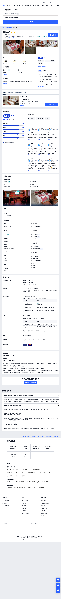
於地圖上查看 (41, 86)
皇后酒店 (6, 32)
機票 (8, 6)
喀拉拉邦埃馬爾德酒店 (12, 476)
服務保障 (4, 503)
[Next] (57, 197)
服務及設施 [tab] (18, 92)
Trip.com (25, 436)
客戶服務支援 (5, 500)
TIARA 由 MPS (23, 469)
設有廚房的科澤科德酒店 (38, 488)
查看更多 (5, 83)
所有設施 (5, 74)
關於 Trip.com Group (26, 513)
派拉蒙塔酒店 (46, 472)
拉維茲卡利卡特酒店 (12, 472)
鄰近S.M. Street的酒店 (12, 482)
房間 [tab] (4, 92)
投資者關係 (43, 500)
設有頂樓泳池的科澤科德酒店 (24, 488)
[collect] (58, 580)
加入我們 (24, 505)
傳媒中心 (24, 503)
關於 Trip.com (25, 500)
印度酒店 (34, 436)
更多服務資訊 (5, 505)
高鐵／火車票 (16, 6)
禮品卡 (52, 6)
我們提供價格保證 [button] (42, 36)
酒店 (29, 436)
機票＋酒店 (45, 6)
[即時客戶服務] (58, 590)
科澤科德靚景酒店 (11, 488)
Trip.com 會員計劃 (45, 503)
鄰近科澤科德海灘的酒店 (25, 482)
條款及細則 (24, 508)
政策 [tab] (25, 92)
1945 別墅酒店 (22, 476)
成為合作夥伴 (44, 513)
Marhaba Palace (21, 472)
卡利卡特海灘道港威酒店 (13, 469)
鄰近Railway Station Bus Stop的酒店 (40, 482)
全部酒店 (43, 510)
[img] (13, 47)
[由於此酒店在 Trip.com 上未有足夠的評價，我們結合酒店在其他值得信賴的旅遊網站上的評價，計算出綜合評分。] (14, 119)
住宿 (3, 6)
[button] (47, 2)
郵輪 (58, 6)
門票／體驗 (36, 6)
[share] (58, 585)
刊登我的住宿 (44, 508)
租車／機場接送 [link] (26, 6)
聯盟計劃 (43, 505)
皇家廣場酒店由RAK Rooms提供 (34, 472)
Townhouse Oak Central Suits (34, 476)
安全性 (42, 516)
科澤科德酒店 (49, 436)
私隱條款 (24, 510)
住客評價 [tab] (10, 92)
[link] (44, 2)
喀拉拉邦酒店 (41, 436)
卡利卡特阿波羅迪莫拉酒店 (34, 469)
